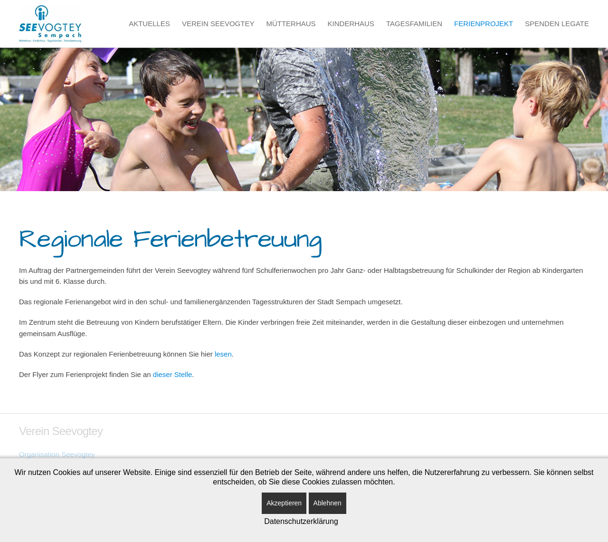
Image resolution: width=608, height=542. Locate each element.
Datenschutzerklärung (301, 521)
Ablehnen (328, 503)
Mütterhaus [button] (290, 23)
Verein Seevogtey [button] (218, 23)
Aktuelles (149, 23)
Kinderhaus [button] (351, 23)
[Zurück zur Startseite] (50, 24)
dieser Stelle (172, 374)
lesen (223, 354)
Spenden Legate (557, 23)
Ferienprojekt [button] (483, 23)
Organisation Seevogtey (57, 454)
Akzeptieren (284, 503)
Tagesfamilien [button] (414, 23)
